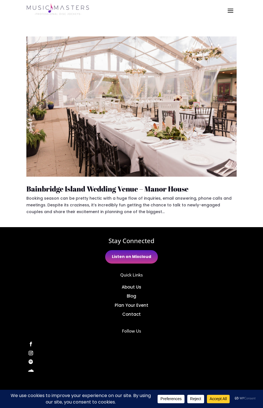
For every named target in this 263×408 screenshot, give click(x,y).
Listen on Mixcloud (131, 256)
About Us (131, 287)
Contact (131, 314)
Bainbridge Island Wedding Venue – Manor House (107, 189)
